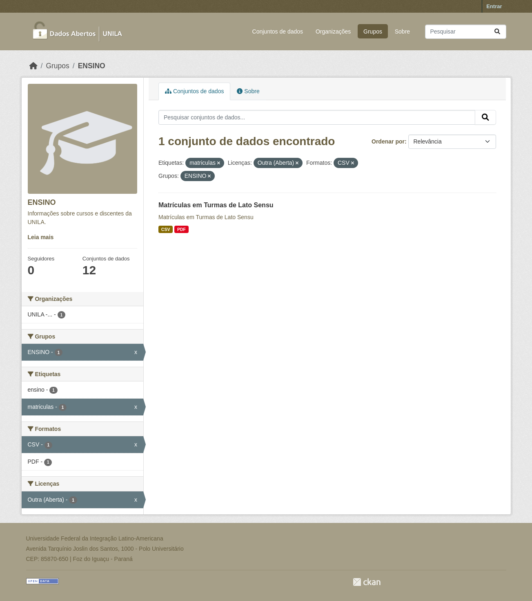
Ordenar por (388, 141)
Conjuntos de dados (277, 31)
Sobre (402, 31)
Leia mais (41, 237)
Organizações (333, 31)
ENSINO (91, 66)
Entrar (494, 6)
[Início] (33, 66)
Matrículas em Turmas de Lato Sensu (216, 205)
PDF (181, 229)
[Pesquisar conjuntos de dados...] (465, 32)
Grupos (372, 31)
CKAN (367, 582)
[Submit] (497, 32)
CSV (165, 229)
